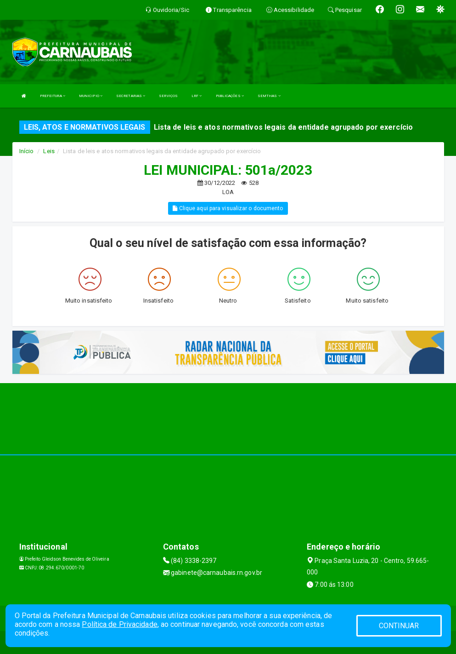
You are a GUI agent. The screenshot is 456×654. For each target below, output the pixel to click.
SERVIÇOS (168, 96)
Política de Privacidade (119, 624)
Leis (48, 151)
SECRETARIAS (130, 96)
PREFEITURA (52, 96)
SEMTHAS (269, 96)
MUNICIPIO (90, 96)
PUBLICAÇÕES (230, 96)
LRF (196, 96)
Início (26, 151)
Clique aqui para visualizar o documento (228, 208)
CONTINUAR (399, 625)
